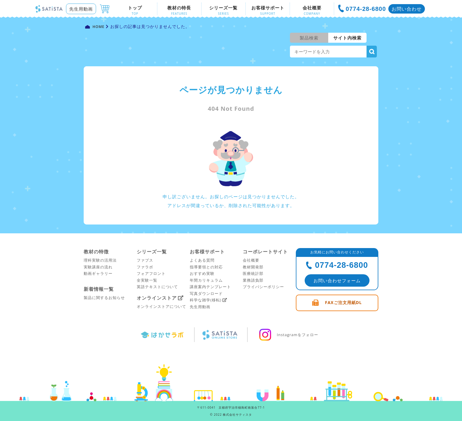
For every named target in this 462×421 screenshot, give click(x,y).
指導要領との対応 (206, 267)
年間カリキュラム (206, 280)
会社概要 (251, 260)
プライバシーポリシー (263, 286)
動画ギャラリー (98, 273)
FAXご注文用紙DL (343, 302)
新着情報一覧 (99, 289)
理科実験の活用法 (100, 260)
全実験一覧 (147, 280)
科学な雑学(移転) (206, 300)
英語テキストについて (157, 286)
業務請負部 (253, 280)
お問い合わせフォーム (337, 280)
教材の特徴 (96, 251)
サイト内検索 (347, 38)
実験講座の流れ (98, 267)
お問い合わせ (407, 9)
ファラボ (145, 267)
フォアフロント (151, 273)
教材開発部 (253, 267)
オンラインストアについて (161, 306)
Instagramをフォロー (287, 335)
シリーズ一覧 (152, 251)
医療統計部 (253, 273)
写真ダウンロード (206, 293)
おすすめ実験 (202, 273)
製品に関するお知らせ (104, 297)
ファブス (145, 260)
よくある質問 (202, 260)
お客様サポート (207, 251)
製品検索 (309, 38)
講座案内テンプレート (210, 286)
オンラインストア (157, 298)
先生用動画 (81, 9)
